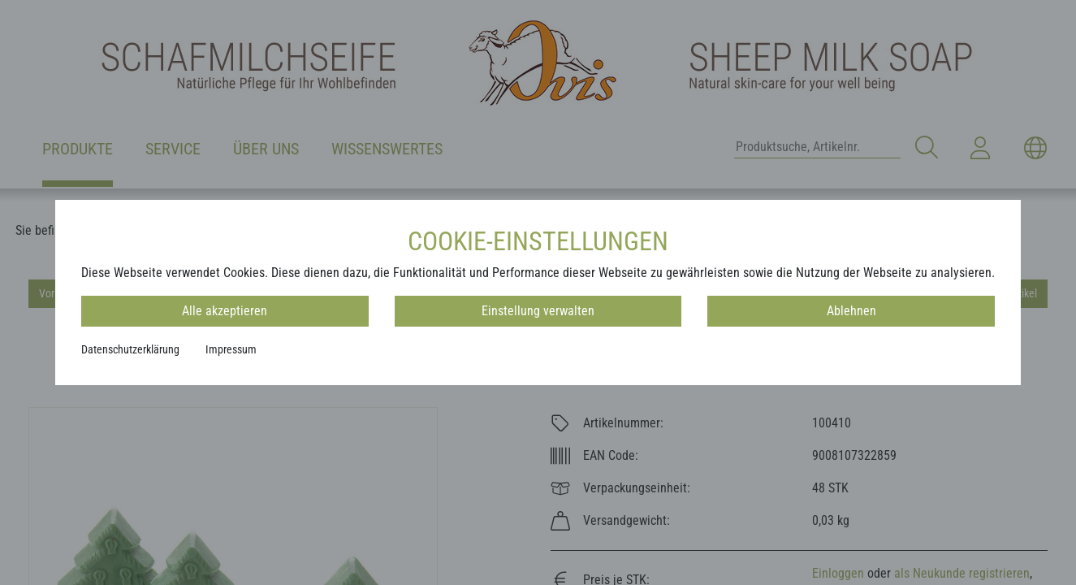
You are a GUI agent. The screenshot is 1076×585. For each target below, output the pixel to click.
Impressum (231, 349)
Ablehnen (851, 310)
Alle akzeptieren (224, 310)
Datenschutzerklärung (130, 349)
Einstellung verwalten (538, 310)
